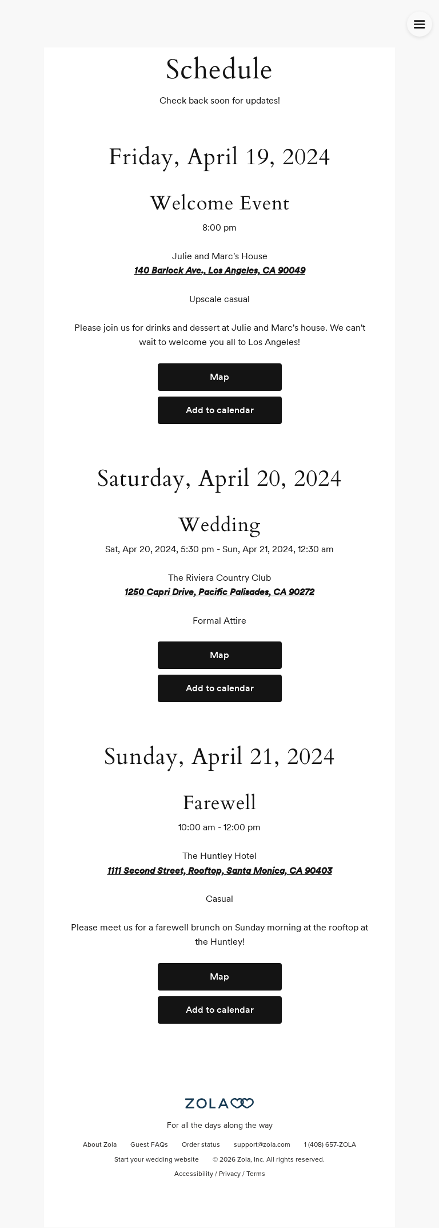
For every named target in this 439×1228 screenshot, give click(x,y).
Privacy (230, 1174)
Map (219, 376)
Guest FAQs (149, 1145)
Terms (255, 1174)
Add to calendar (220, 410)
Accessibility (193, 1174)
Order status (201, 1145)
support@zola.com (262, 1145)
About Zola (100, 1145)
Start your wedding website (156, 1159)
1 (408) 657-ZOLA (330, 1145)
